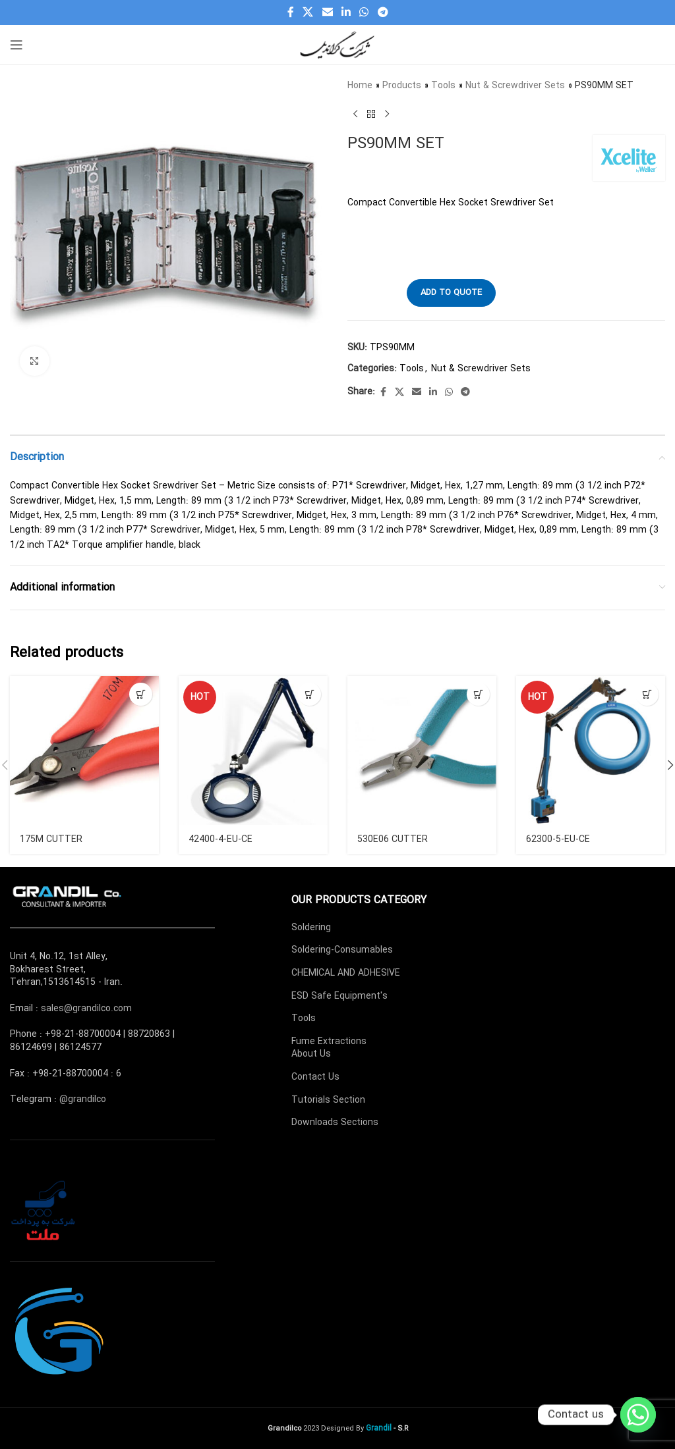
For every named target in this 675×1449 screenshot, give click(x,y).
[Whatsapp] (638, 1415)
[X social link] (308, 12)
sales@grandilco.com (86, 1008)
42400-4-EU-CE (220, 839)
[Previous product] (355, 114)
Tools (443, 85)
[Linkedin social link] (346, 12)
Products (401, 85)
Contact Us (315, 1077)
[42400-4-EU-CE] (253, 750)
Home (359, 85)
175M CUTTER (51, 839)
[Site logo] (337, 44)
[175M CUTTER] (84, 750)
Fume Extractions (329, 1041)
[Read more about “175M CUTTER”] (140, 694)
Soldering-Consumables (342, 950)
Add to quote (451, 293)
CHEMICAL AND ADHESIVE (345, 973)
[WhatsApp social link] (364, 12)
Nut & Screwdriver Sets (515, 85)
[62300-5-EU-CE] (590, 750)
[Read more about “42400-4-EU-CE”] (309, 694)
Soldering (311, 927)
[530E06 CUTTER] (421, 750)
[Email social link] (327, 12)
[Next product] (387, 114)
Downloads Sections (334, 1122)
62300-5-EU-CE (558, 839)
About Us (311, 1054)
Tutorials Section (328, 1100)
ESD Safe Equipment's (339, 996)
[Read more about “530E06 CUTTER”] (478, 694)
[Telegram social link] (382, 12)
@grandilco (82, 1099)
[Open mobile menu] (16, 45)
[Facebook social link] (291, 12)
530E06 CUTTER (392, 839)
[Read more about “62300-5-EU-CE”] (647, 694)
